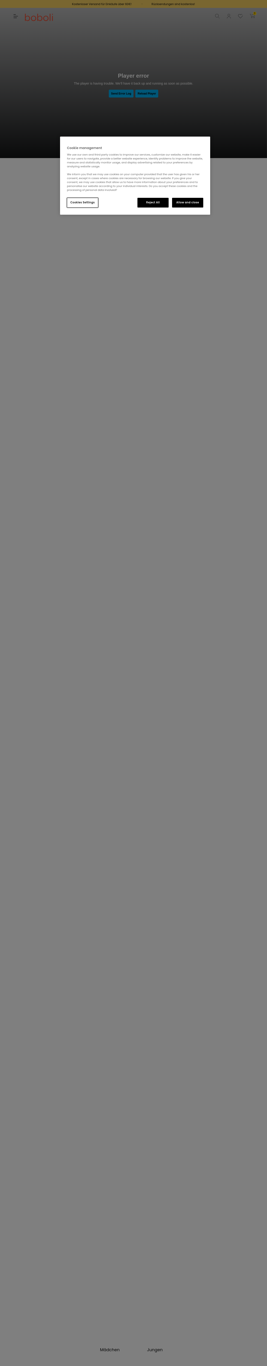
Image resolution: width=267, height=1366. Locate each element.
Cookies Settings (82, 202)
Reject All (153, 202)
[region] (135, 176)
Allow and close (187, 202)
